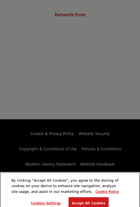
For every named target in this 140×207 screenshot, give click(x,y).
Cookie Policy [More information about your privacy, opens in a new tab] (107, 193)
